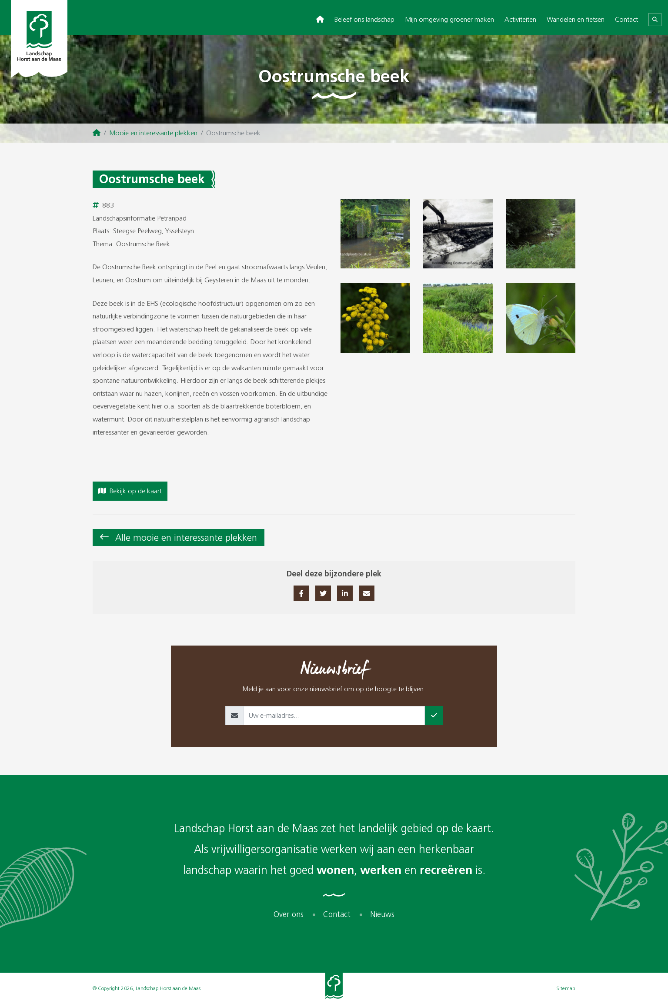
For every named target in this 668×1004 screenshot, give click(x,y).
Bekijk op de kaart (130, 491)
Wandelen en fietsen (576, 19)
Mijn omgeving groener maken (449, 19)
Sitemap (565, 988)
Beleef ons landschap (364, 19)
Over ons (289, 914)
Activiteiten (520, 19)
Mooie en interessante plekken (153, 133)
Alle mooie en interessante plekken (186, 537)
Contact (626, 19)
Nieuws (382, 914)
